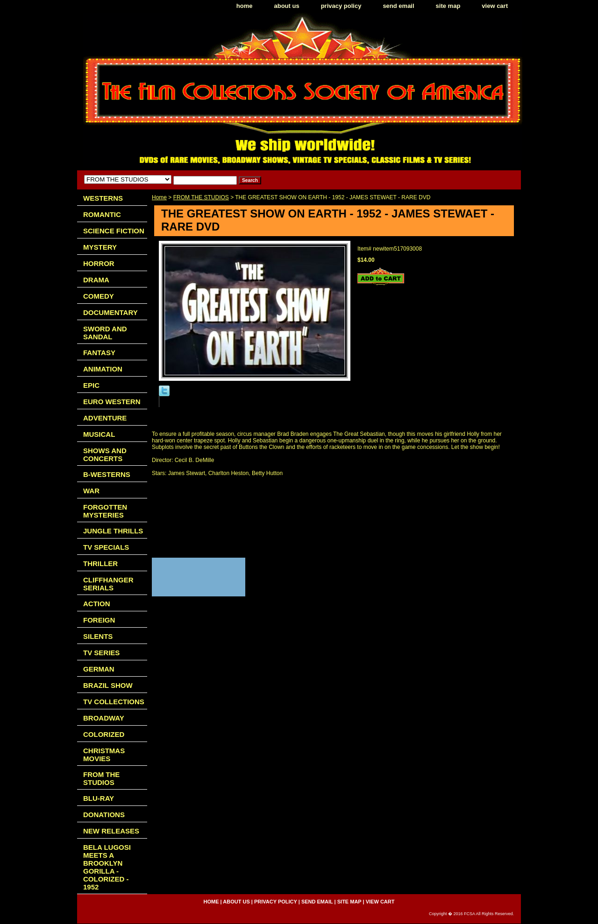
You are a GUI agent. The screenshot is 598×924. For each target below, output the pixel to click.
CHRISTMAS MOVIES (104, 755)
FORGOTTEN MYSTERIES (105, 511)
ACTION (96, 604)
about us (286, 5)
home (244, 5)
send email (398, 5)
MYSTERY (100, 247)
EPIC (91, 385)
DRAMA (96, 280)
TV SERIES (101, 653)
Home (159, 197)
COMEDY (98, 296)
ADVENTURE (105, 418)
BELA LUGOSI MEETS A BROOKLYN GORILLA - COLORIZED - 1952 (107, 867)
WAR (91, 491)
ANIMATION (102, 369)
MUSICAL (99, 434)
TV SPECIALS (106, 547)
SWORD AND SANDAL (105, 333)
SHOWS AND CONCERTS (105, 454)
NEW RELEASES (111, 831)
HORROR (98, 263)
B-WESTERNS (106, 474)
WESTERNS (103, 198)
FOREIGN (99, 620)
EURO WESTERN (112, 402)
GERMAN (98, 669)
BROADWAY (103, 718)
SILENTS (98, 636)
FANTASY (99, 353)
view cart (495, 5)
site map (448, 5)
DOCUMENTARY (110, 312)
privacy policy (341, 5)
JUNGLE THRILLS (113, 531)
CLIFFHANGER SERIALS (108, 584)
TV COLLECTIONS (113, 702)
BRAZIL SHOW (108, 685)
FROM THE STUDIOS (201, 197)
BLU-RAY (98, 798)
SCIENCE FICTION (113, 231)
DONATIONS (104, 815)
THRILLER (100, 563)
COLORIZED (103, 734)
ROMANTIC (102, 214)
